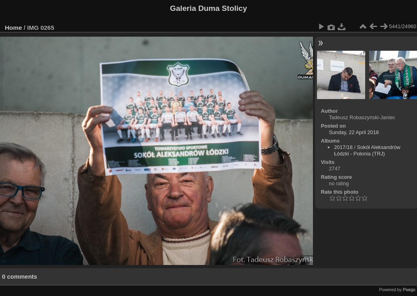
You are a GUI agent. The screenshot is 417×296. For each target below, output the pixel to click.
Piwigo (409, 289)
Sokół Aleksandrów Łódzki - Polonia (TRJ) (367, 150)
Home (13, 27)
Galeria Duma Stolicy (208, 8)
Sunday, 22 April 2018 (354, 132)
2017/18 (343, 147)
